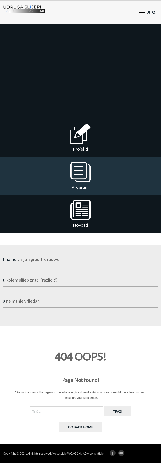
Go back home (80, 427)
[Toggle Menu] (142, 12)
